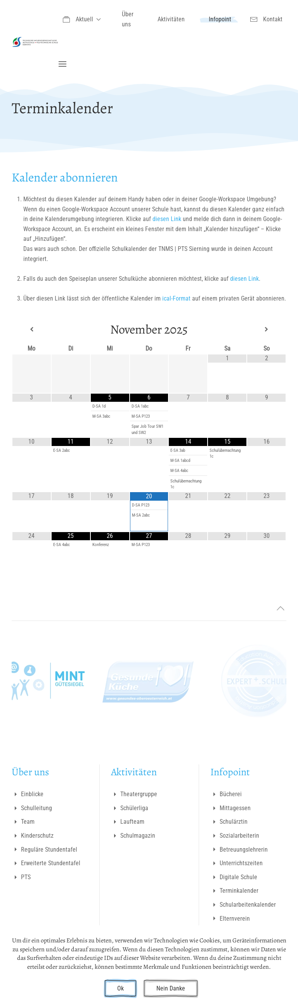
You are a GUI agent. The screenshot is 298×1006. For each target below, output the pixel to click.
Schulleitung (32, 808)
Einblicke (27, 794)
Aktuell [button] (81, 19)
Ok (120, 988)
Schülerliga (129, 808)
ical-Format (176, 298)
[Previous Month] (31, 329)
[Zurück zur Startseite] (35, 41)
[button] (62, 64)
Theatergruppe (134, 794)
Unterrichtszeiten (236, 863)
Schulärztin (229, 822)
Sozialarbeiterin (234, 836)
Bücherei (226, 794)
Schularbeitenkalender (243, 905)
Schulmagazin (133, 836)
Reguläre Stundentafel (44, 849)
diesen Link (167, 219)
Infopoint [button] (220, 19)
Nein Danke (170, 988)
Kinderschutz (33, 836)
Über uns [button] (127, 19)
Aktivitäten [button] (171, 19)
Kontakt (266, 19)
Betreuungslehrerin (239, 849)
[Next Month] (266, 329)
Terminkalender (234, 891)
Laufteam (127, 822)
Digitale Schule (233, 877)
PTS (21, 877)
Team (23, 822)
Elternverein (230, 918)
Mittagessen (230, 808)
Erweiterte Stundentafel (46, 863)
